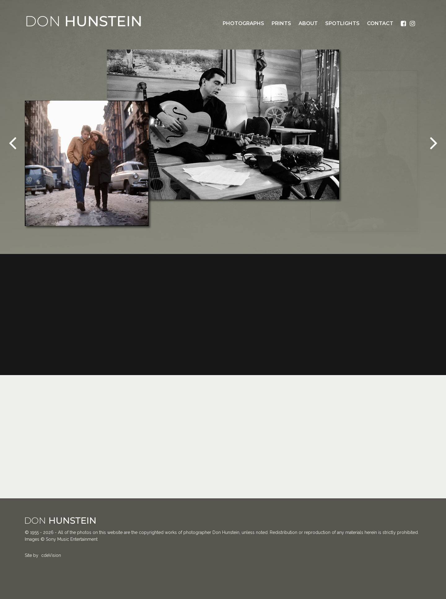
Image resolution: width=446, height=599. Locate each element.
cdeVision (51, 555)
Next (433, 142)
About (308, 23)
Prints (281, 23)
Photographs (243, 23)
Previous (12, 142)
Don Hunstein (83, 21)
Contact (380, 23)
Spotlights (342, 23)
